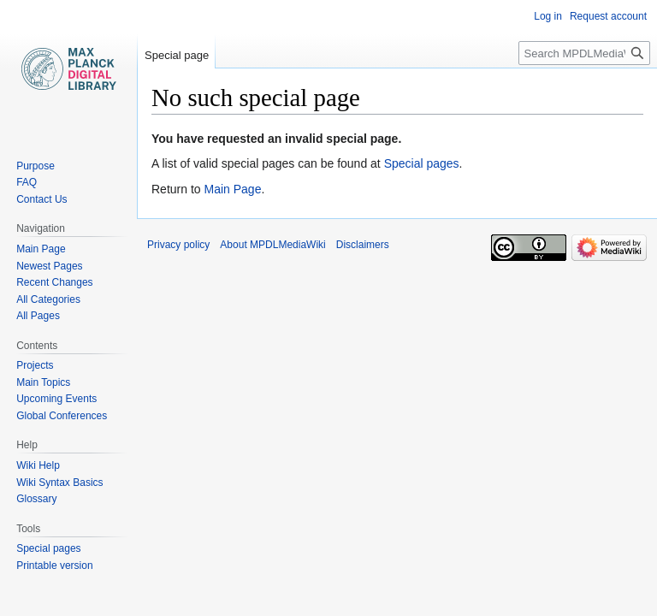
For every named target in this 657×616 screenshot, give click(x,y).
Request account (608, 16)
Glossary (36, 499)
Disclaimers (362, 245)
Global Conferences (61, 416)
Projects (34, 365)
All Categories (48, 299)
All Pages (38, 316)
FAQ (26, 182)
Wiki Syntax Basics (59, 483)
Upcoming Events (56, 399)
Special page (177, 55)
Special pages (421, 163)
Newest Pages (49, 266)
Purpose (35, 166)
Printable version (54, 566)
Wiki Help (38, 465)
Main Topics (43, 382)
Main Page (232, 189)
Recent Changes (54, 282)
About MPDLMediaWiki (272, 245)
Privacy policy (178, 245)
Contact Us (41, 199)
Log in (548, 16)
